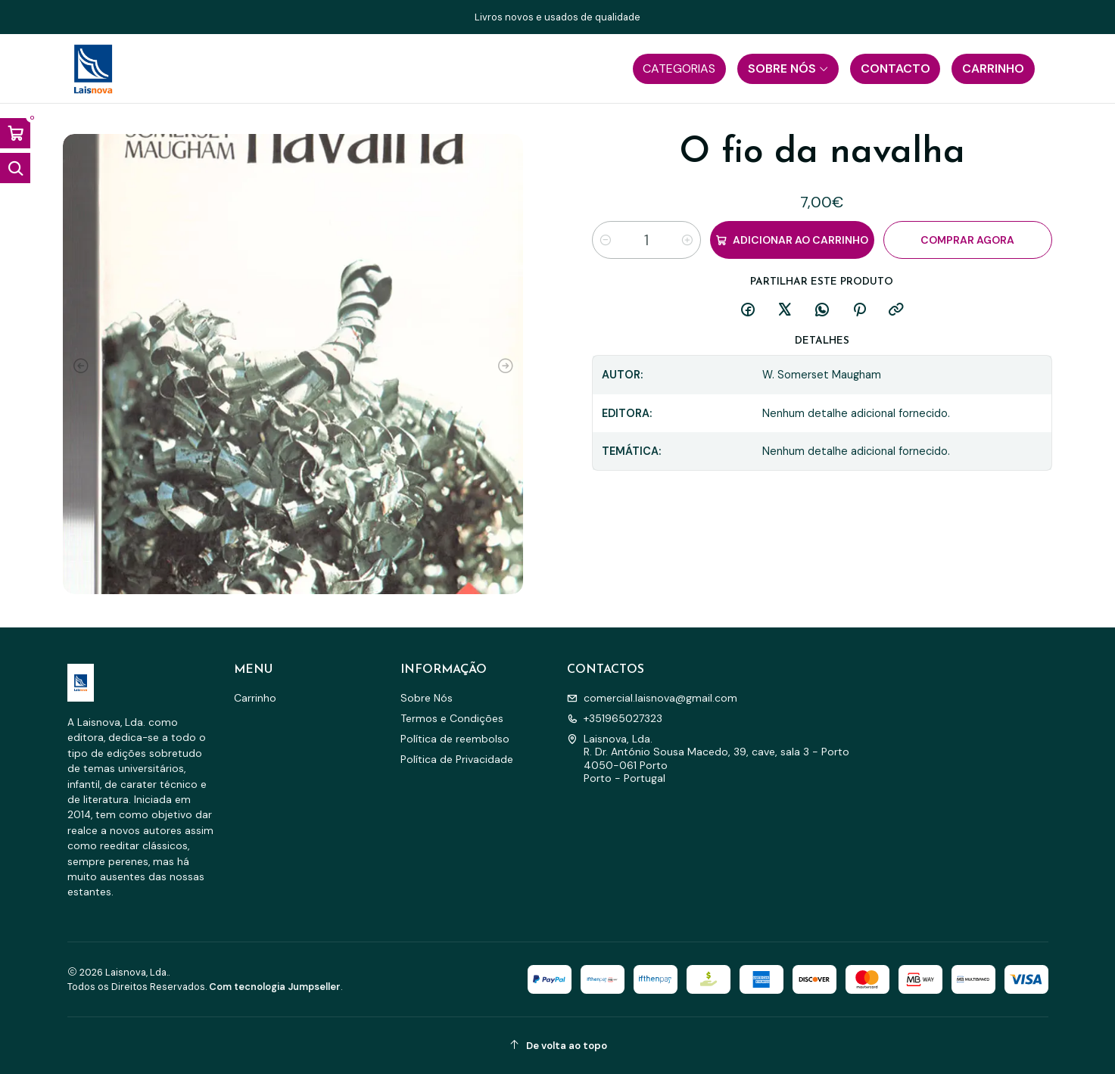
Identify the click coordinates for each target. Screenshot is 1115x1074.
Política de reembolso (454, 739)
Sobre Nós (426, 698)
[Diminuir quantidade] (605, 240)
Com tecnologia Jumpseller (275, 986)
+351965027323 (614, 718)
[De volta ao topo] (557, 1045)
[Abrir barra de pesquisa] (15, 168)
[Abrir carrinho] (15, 133)
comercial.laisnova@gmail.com (652, 698)
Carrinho (255, 698)
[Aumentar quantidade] (687, 240)
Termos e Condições (451, 718)
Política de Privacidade (456, 759)
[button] (679, 69)
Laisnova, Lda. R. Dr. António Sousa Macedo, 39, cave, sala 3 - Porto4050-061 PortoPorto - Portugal (708, 759)
